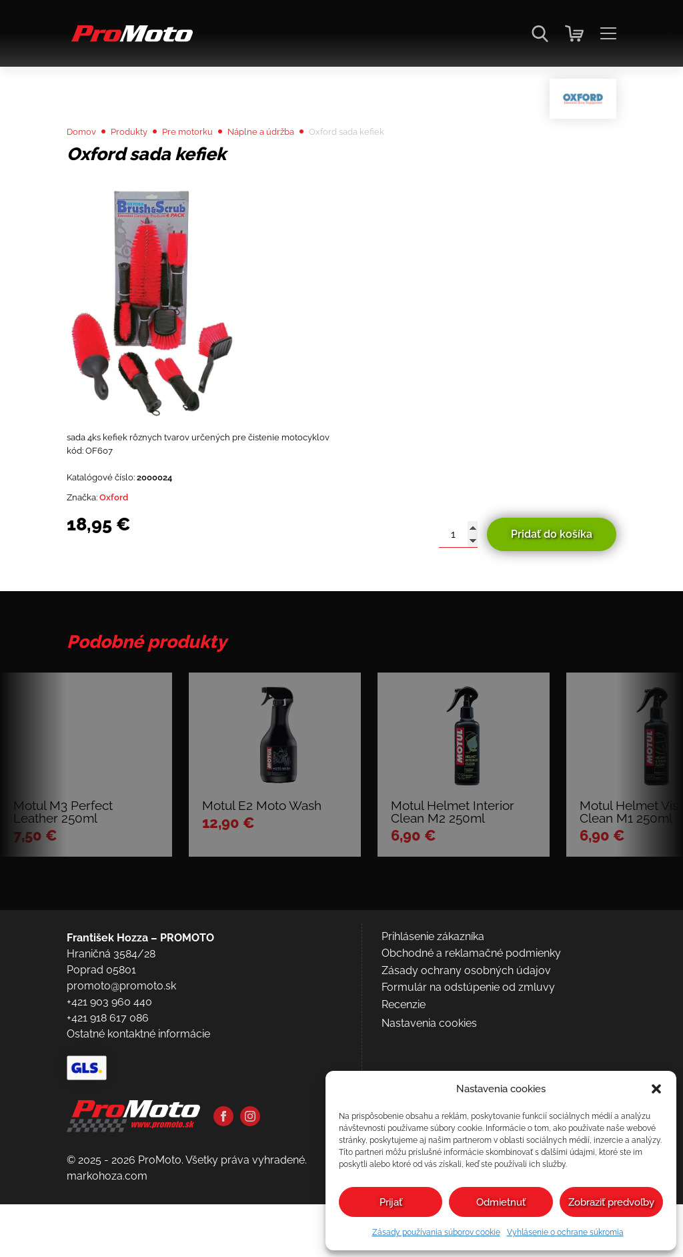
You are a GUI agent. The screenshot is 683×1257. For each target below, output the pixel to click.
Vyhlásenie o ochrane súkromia (565, 1232)
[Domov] (130, 40)
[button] (656, 1089)
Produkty (140, 161)
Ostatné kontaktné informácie (138, 1153)
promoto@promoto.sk (121, 1105)
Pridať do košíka (551, 579)
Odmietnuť (501, 1202)
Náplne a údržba (296, 161)
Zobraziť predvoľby (611, 1202)
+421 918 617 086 (108, 1137)
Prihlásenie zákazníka (433, 1056)
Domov (85, 161)
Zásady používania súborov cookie (436, 1232)
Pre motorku (209, 161)
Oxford (124, 541)
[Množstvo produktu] (458, 579)
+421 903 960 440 (109, 1121)
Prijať (391, 1202)
